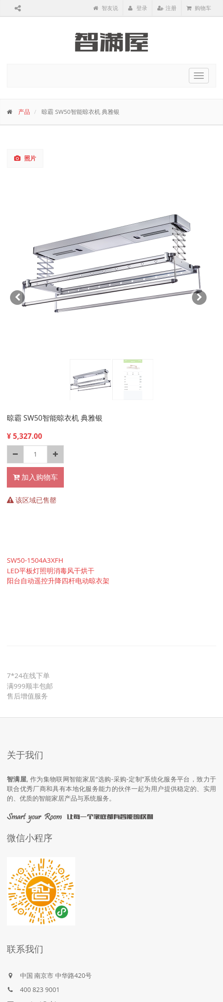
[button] (18, 288)
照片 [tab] (25, 158)
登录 (137, 8)
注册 (166, 8)
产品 (24, 112)
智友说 (105, 8)
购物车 (199, 8)
